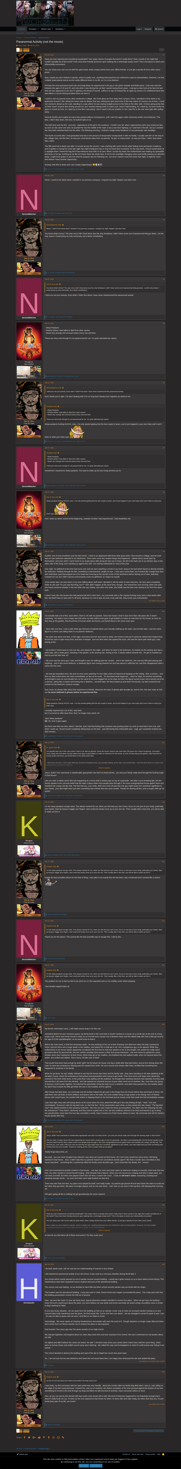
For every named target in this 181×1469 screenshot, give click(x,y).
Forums (21, 29)
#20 (162, 1377)
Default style (22, 1454)
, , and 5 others (67, 172)
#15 (162, 968)
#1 (162, 55)
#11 (162, 745)
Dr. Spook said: (53, 750)
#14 (162, 923)
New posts (20, 33)
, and (61, 216)
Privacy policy (150, 1454)
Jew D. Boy (22, 45)
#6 (162, 385)
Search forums (31, 33)
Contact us (126, 1454)
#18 (162, 1210)
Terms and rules (137, 1454)
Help (159, 1454)
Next (26, 50)
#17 (162, 1132)
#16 (162, 1027)
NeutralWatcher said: (55, 227)
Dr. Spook (30, 652)
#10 (162, 614)
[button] (38, 29)
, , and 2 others (64, 379)
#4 (162, 282)
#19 (162, 1270)
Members (59, 29)
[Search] (159, 29)
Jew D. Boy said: (54, 287)
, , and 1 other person (67, 444)
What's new (46, 29)
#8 (162, 495)
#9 (162, 554)
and (57, 961)
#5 (162, 326)
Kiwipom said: (53, 869)
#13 (162, 864)
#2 (162, 178)
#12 (162, 805)
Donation (32, 29)
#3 (162, 222)
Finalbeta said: (53, 409)
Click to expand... (105, 770)
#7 (162, 450)
